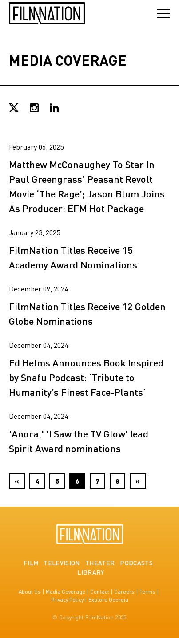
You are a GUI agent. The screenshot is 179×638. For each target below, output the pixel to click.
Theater (100, 563)
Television (62, 563)
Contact (99, 591)
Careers (124, 591)
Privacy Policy (67, 599)
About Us (30, 591)
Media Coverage (65, 591)
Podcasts (136, 563)
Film (31, 563)
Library (90, 572)
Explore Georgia (108, 599)
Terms (147, 591)
